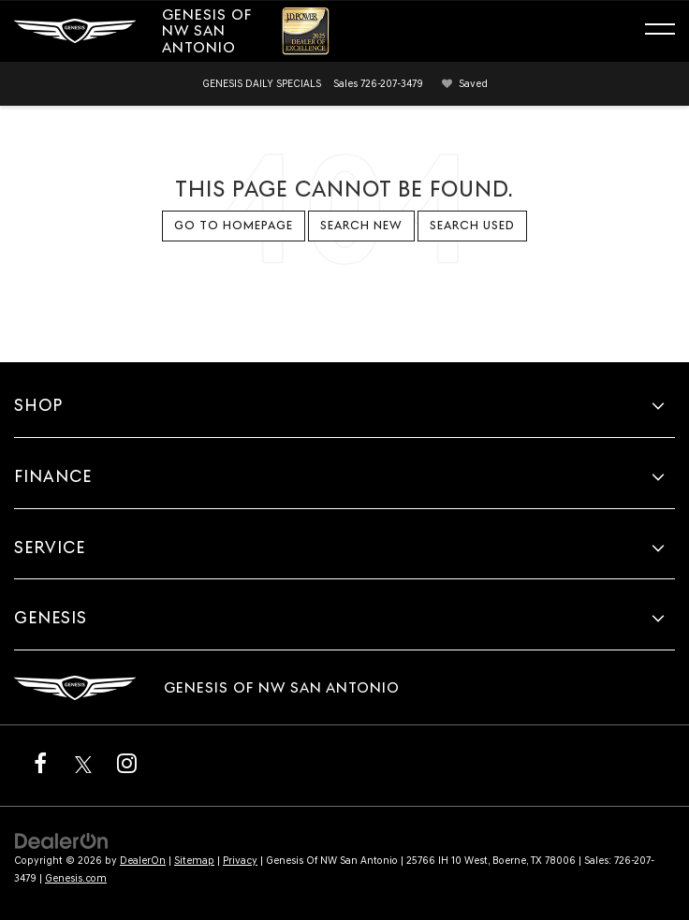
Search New (361, 225)
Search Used (472, 225)
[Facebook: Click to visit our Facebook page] (40, 762)
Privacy (240, 860)
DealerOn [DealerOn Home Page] (143, 860)
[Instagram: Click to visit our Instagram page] (126, 762)
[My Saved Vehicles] (461, 84)
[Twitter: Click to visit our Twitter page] (83, 762)
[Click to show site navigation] (669, 32)
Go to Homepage (233, 225)
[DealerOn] (62, 840)
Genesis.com (76, 878)
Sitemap (194, 860)
